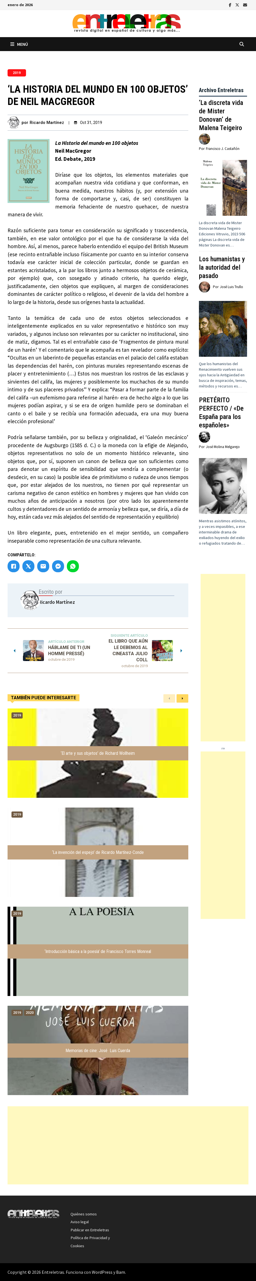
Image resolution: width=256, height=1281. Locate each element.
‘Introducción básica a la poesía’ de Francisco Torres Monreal (97, 951)
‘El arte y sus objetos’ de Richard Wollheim (98, 753)
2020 (30, 1013)
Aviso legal (80, 1221)
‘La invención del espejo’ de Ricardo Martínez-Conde (98, 852)
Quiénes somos (84, 1214)
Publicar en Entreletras (90, 1229)
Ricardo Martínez (47, 122)
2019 (17, 73)
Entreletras (53, 1272)
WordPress (102, 1272)
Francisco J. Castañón (222, 148)
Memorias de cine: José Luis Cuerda (97, 1050)
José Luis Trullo (231, 286)
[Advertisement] (223, 657)
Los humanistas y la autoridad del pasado (222, 267)
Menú (19, 44)
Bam (120, 1272)
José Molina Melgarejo (223, 446)
